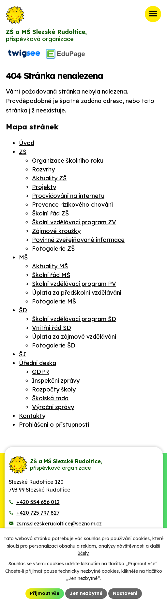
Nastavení (125, 593)
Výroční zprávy (53, 407)
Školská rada (50, 398)
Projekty (44, 187)
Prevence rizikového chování (72, 204)
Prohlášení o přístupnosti (54, 424)
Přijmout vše (44, 593)
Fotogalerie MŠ (54, 301)
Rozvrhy (43, 169)
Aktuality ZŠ (49, 178)
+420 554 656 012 (38, 502)
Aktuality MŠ (50, 266)
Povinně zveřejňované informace (78, 239)
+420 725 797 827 (38, 512)
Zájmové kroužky (56, 231)
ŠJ (22, 354)
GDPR (40, 372)
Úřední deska (37, 363)
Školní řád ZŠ (50, 213)
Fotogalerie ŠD (53, 345)
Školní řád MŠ (51, 275)
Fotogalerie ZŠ (53, 248)
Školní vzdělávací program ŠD (74, 319)
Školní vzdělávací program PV (74, 284)
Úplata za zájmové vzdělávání (74, 336)
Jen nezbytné (86, 593)
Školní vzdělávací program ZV (74, 222)
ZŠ (22, 151)
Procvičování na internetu (68, 195)
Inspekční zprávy (56, 380)
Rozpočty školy (54, 389)
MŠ (23, 257)
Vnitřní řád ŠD (51, 328)
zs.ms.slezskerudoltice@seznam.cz (59, 523)
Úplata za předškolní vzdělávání (76, 292)
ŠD (23, 310)
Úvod (26, 143)
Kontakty (32, 416)
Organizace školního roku (67, 160)
